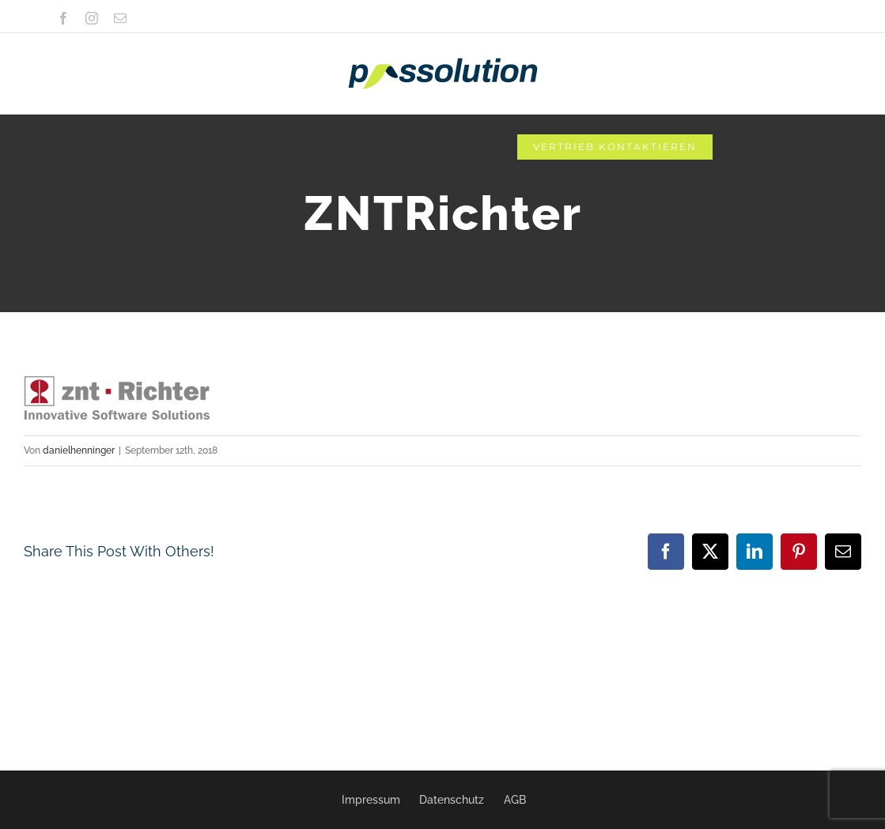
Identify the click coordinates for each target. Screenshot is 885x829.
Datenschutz (451, 799)
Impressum (371, 799)
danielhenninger (79, 450)
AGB (515, 799)
